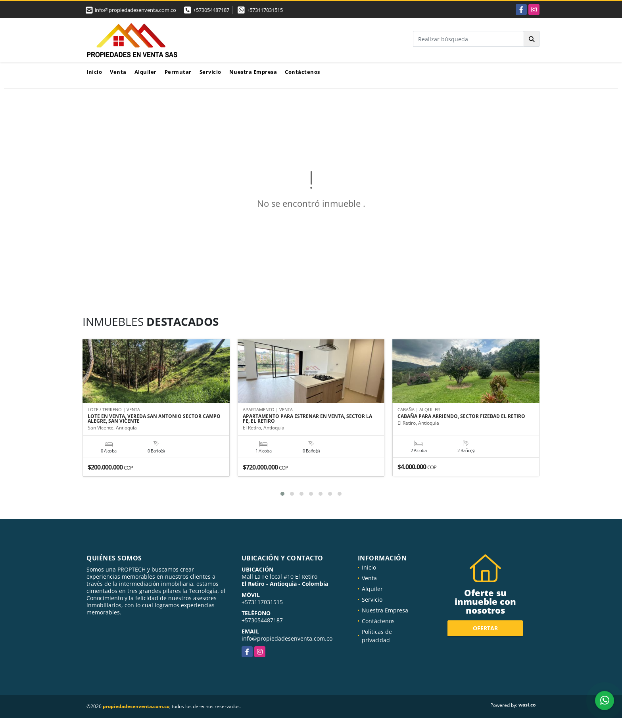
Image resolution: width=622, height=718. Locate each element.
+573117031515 (265, 9)
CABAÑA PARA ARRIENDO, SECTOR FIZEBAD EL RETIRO (461, 416)
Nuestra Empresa (253, 71)
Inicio (94, 71)
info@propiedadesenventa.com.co (287, 638)
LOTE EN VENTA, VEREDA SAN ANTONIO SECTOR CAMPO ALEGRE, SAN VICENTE (154, 418)
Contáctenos (302, 71)
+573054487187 (211, 9)
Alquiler (145, 71)
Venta (118, 71)
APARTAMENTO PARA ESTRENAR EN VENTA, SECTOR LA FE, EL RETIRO (307, 418)
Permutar (178, 71)
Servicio (210, 71)
